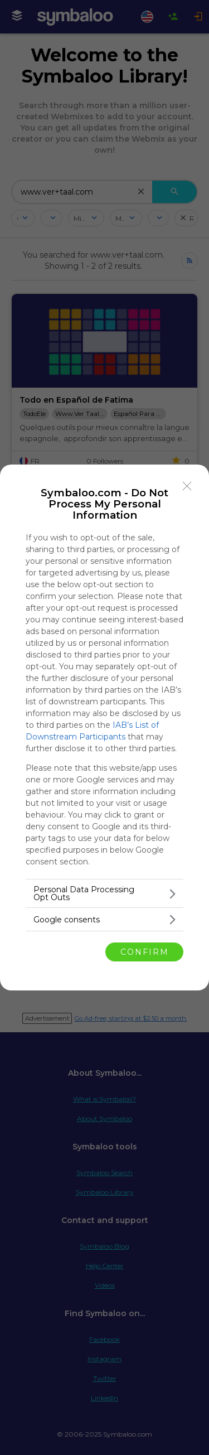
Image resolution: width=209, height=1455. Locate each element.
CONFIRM (144, 952)
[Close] (187, 486)
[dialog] (104, 727)
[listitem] (104, 893)
